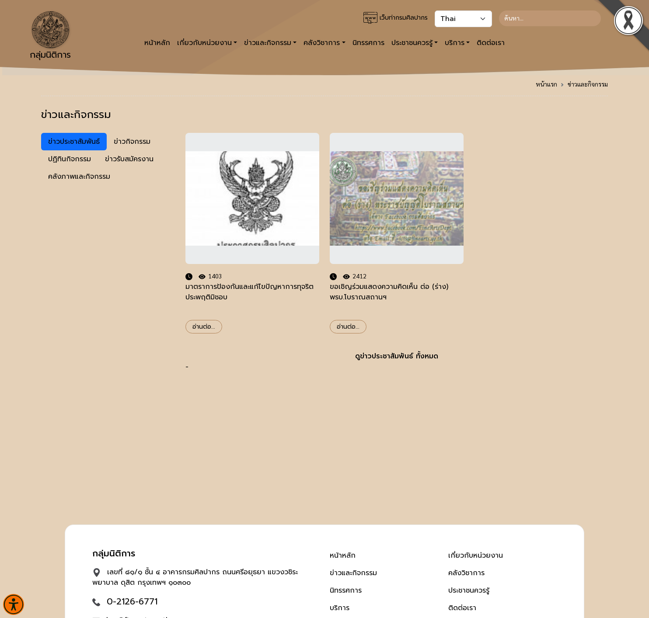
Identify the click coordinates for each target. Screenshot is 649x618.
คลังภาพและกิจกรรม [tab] (79, 176)
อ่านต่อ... (203, 326)
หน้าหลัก (157, 43)
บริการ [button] (454, 43)
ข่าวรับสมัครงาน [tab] (129, 159)
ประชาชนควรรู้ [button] (412, 43)
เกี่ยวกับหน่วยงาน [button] (204, 43)
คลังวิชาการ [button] (322, 43)
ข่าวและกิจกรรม (588, 84)
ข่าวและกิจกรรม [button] (267, 43)
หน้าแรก (546, 84)
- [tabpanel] (396, 252)
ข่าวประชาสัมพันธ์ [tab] (74, 141)
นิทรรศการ (368, 43)
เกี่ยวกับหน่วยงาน (475, 555)
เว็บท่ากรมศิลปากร (395, 18)
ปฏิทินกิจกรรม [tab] (69, 159)
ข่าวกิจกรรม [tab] (132, 141)
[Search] (550, 18)
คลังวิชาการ (466, 573)
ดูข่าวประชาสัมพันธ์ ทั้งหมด (396, 356)
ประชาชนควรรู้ (468, 590)
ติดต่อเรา (491, 43)
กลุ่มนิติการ (50, 36)
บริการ (339, 608)
